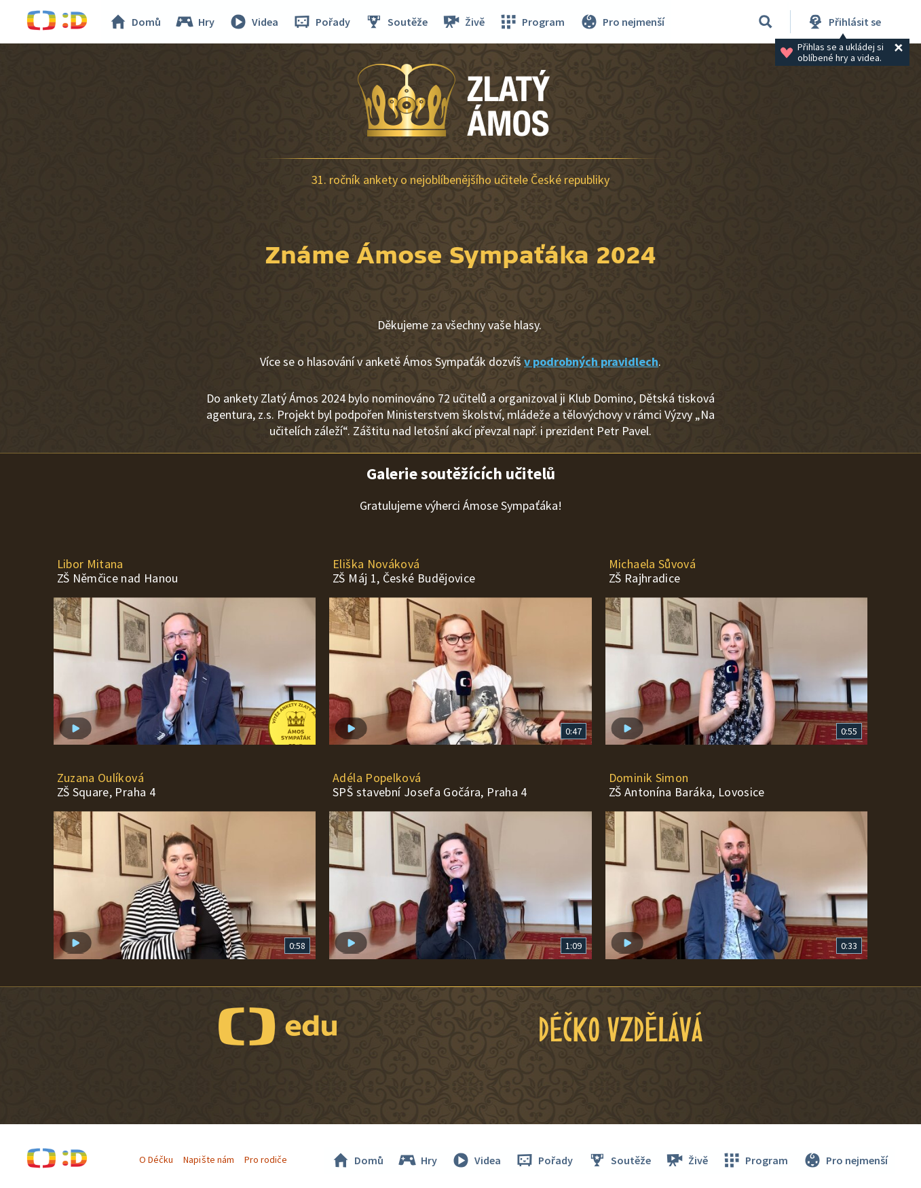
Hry (196, 22)
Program (533, 22)
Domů (135, 22)
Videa (254, 22)
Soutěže (397, 22)
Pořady (322, 22)
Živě (464, 22)
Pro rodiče (265, 1159)
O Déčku (157, 1159)
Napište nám (209, 1159)
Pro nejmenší (622, 22)
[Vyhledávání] (765, 21)
